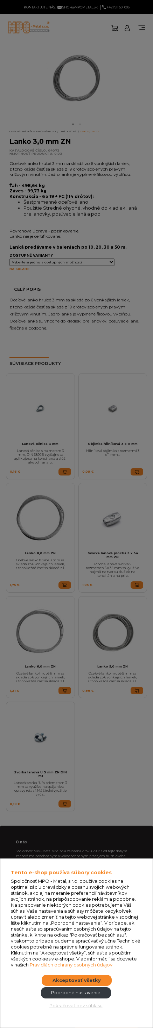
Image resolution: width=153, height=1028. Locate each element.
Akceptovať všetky (77, 980)
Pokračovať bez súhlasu (76, 1005)
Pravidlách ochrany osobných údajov (71, 965)
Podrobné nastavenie (75, 992)
